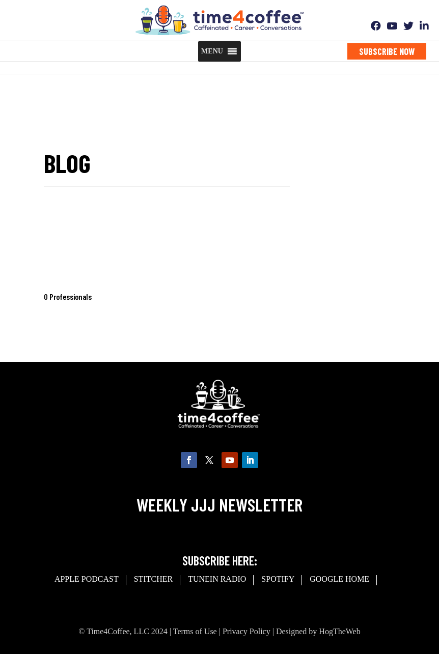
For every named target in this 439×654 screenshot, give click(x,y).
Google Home (339, 579)
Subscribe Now (387, 51)
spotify (277, 579)
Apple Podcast (86, 579)
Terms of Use (195, 631)
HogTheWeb (339, 631)
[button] (212, 51)
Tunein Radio (217, 579)
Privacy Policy (246, 631)
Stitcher (153, 579)
